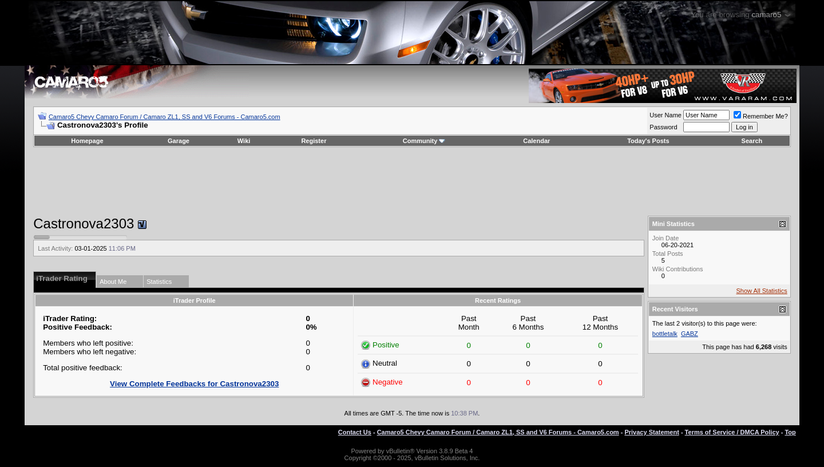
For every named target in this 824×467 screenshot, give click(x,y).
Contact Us (354, 432)
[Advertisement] (412, 181)
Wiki (244, 140)
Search (752, 140)
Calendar (536, 140)
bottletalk (665, 333)
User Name (665, 115)
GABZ (689, 333)
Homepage (87, 140)
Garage (178, 140)
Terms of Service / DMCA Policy (732, 432)
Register (313, 140)
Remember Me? (761, 116)
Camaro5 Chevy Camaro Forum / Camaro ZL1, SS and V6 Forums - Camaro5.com (164, 116)
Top (790, 432)
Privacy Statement (651, 432)
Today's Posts (648, 140)
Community (424, 140)
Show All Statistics (761, 290)
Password (663, 127)
